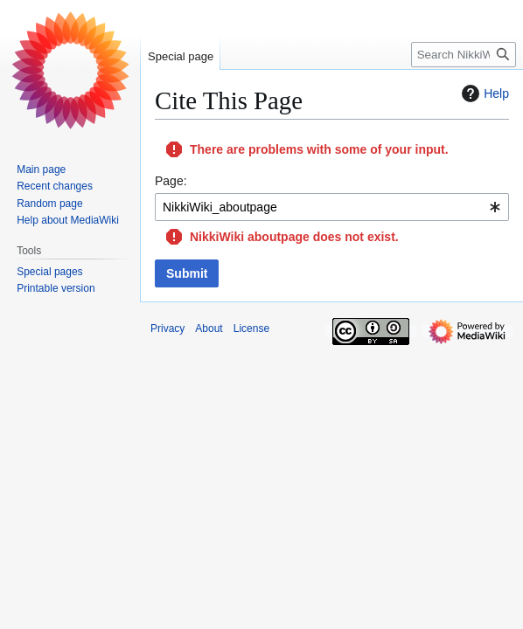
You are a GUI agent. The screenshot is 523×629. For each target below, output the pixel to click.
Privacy (167, 328)
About (208, 328)
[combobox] (332, 207)
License (251, 328)
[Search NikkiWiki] (463, 54)
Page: (171, 181)
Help (483, 93)
